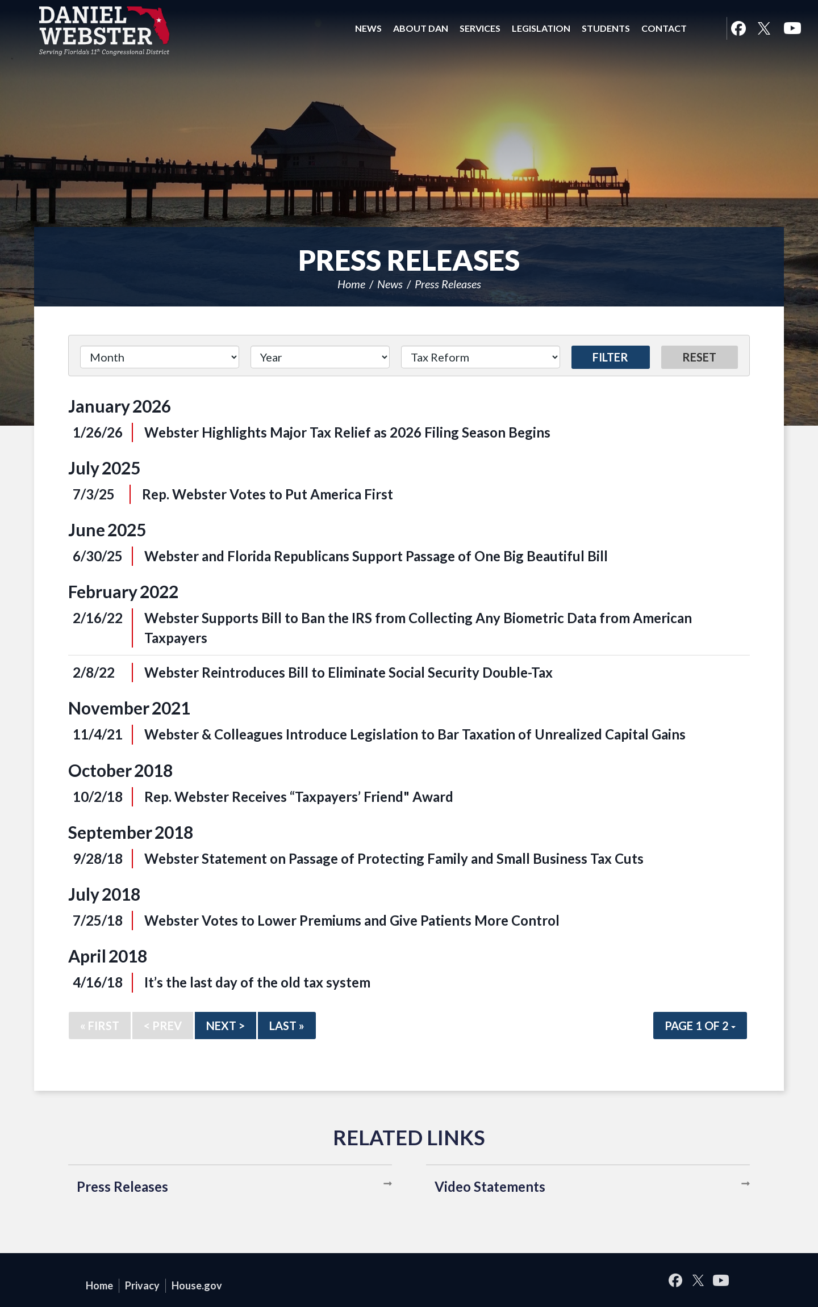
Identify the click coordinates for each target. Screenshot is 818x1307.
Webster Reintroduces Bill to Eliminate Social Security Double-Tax (348, 672)
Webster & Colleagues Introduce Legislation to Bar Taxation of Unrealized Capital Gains (415, 734)
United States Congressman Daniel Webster (105, 31)
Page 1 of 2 (700, 1025)
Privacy (142, 1285)
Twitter (764, 28)
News (390, 284)
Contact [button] (664, 28)
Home (351, 284)
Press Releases (448, 284)
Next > (225, 1025)
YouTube (792, 28)
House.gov (197, 1285)
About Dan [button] (420, 28)
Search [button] (706, 28)
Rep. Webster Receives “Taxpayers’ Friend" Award (298, 796)
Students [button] (606, 28)
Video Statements (490, 1186)
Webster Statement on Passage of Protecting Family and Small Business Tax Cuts (394, 858)
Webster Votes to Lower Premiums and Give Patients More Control (352, 920)
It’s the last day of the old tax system (257, 982)
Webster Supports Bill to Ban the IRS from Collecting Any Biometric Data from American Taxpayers (418, 627)
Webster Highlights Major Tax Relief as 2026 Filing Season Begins (347, 432)
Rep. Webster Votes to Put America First (267, 494)
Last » (286, 1025)
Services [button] (480, 28)
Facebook (738, 28)
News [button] (368, 28)
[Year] (320, 357)
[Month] (159, 357)
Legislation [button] (541, 28)
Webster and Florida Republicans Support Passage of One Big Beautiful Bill (376, 556)
